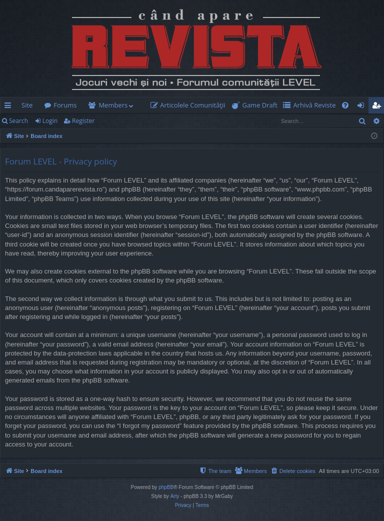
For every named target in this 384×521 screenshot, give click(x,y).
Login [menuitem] (362, 107)
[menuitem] (190, 105)
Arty (175, 496)
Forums (65, 105)
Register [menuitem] (378, 107)
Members (113, 105)
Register (83, 120)
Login (50, 120)
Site (27, 105)
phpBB (166, 487)
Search (18, 120)
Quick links (10, 107)
